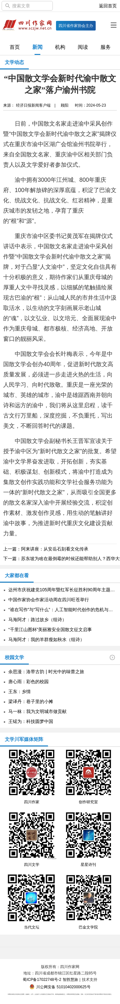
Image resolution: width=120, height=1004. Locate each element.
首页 (15, 47)
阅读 (83, 47)
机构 (60, 47)
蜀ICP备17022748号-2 (42, 979)
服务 (105, 47)
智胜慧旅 (70, 979)
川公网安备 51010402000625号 (59, 987)
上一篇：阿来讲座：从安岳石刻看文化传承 (45, 548)
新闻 (37, 47)
